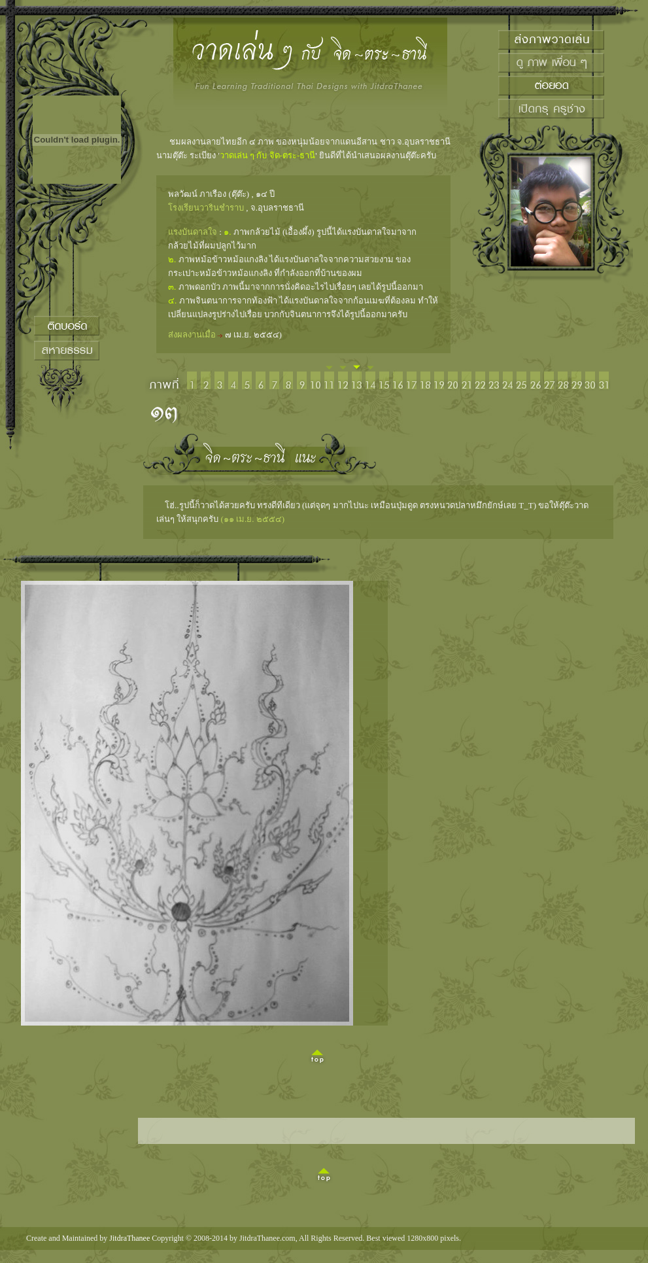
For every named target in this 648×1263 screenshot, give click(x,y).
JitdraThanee (129, 1238)
